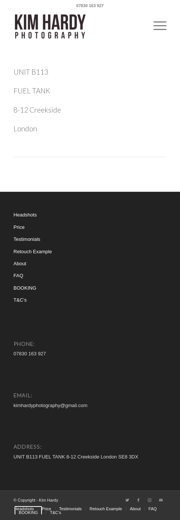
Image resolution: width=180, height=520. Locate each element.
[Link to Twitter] (127, 500)
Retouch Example (32, 251)
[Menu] (156, 26)
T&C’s (20, 300)
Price (19, 227)
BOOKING (24, 288)
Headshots (25, 215)
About (19, 263)
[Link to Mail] (161, 500)
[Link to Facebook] (138, 500)
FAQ (18, 275)
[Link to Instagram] (149, 500)
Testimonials (26, 239)
